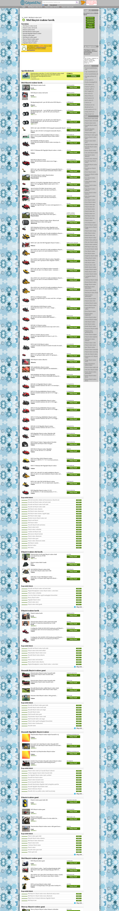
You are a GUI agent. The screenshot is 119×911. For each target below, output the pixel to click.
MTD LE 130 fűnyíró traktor (38, 297)
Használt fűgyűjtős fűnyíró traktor (32, 33)
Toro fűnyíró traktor (90, 251)
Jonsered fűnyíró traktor (91, 319)
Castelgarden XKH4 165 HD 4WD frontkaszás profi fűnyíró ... (47, 628)
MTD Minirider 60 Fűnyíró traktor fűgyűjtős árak (44, 227)
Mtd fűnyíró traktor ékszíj (91, 292)
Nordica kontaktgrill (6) (91, 82)
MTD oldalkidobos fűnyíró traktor (40, 367)
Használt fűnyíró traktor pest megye (37, 709)
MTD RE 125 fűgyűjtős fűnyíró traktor (41, 384)
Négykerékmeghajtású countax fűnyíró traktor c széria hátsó (43, 590)
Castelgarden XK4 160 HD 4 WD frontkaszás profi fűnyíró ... (47, 637)
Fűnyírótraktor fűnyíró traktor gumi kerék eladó (44, 621)
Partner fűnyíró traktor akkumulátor (90, 372)
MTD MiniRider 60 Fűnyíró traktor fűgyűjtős (43, 374)
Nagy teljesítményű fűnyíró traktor (90, 364)
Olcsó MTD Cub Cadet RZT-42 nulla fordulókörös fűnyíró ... (47, 249)
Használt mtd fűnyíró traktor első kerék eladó (39, 502)
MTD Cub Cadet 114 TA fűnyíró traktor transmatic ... (45, 268)
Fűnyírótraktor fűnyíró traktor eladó (37, 716)
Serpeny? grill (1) (89, 89)
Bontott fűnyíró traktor (90, 282)
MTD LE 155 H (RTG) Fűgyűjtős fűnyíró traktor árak (45, 182)
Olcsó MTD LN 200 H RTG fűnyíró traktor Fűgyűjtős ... (46, 259)
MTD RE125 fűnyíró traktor (38, 159)
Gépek (23, 7)
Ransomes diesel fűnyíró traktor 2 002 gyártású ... (44, 695)
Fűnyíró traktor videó (90, 342)
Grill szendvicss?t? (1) (90, 109)
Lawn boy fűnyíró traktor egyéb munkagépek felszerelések (42, 595)
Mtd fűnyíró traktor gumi (30, 37)
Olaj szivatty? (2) (89, 114)
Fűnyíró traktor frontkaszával (35, 723)
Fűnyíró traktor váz (90, 213)
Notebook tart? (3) (89, 104)
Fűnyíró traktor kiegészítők (89, 314)
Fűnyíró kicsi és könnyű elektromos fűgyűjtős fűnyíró (41, 898)
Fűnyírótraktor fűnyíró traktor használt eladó (43, 673)
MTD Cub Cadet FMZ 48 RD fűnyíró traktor (43, 481)
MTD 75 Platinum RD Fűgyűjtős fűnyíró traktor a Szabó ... (46, 150)
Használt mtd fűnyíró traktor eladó (36, 506)
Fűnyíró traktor (32, 847)
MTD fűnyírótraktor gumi (38, 860)
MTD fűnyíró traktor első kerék (39, 92)
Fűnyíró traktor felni (90, 300)
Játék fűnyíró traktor (90, 321)
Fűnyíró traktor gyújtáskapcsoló (89, 331)
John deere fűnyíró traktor (91, 369)
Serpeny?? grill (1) (89, 86)
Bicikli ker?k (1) (89, 107)
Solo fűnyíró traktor (90, 253)
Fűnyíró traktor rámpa (90, 230)
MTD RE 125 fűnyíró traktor (38, 325)
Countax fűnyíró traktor (91, 274)
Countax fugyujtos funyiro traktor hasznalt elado (40, 773)
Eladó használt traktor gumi (35, 714)
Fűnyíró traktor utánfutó (91, 244)
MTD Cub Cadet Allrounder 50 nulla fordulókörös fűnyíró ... (47, 233)
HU (29, 657)
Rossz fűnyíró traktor (90, 311)
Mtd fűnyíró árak (32, 900)
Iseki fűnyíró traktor (90, 324)
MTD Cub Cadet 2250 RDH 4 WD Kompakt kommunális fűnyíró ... (48, 128)
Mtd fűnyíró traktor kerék (35, 7)
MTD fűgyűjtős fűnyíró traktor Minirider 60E (43, 433)
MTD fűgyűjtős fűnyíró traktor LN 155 (41, 490)
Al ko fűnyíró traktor (90, 222)
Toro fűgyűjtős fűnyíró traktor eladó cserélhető (39, 775)
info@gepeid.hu (31, 50)
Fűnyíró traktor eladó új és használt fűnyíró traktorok (41, 770)
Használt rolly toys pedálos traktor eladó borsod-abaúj (41, 791)
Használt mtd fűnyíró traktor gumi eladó (38, 705)
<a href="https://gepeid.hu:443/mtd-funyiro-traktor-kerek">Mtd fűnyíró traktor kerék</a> (91, 60)
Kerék (25, 17)
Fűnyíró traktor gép (90, 204)
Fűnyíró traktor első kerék (52, 7)
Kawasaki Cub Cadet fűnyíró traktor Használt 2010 (44, 744)
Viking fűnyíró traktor (90, 258)
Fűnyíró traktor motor (90, 345)
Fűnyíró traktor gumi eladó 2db (39, 800)
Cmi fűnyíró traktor (90, 209)
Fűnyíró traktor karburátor (91, 349)
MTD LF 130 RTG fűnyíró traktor (40, 334)
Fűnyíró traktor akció (33, 602)
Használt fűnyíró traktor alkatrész (36, 655)
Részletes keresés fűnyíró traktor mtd (37, 518)
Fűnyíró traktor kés (90, 206)
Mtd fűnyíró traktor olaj (91, 246)
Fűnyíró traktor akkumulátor (89, 295)
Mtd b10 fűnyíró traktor (91, 225)
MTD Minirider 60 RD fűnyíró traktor (41, 306)
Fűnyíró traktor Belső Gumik (38, 562)
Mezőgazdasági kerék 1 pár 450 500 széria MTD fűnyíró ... (46, 102)
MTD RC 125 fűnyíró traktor (38, 203)
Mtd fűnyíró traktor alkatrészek (36, 511)
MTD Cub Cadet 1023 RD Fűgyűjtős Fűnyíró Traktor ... (46, 242)
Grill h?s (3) (88, 102)
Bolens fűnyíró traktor (90, 150)
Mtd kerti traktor (32, 545)
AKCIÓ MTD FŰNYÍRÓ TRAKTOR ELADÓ (43, 188)
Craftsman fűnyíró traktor (34, 845)
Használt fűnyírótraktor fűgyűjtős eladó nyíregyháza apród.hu (43, 784)
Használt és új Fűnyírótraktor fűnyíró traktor (43, 751)
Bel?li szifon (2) (89, 100)
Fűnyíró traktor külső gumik (35, 604)
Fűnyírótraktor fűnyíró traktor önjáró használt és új (45, 734)
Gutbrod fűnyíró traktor (91, 303)
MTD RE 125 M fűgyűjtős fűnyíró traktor (42, 426)
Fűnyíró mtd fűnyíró (33, 520)
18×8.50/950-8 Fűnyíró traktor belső (40, 569)
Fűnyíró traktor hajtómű (91, 336)
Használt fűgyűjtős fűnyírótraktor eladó (38, 786)
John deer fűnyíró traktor (91, 354)
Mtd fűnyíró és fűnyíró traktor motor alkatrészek (40, 896)
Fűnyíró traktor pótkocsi (91, 240)
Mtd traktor (31, 547)
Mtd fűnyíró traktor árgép (34, 515)
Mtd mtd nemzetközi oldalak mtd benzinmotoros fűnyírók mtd (43, 500)
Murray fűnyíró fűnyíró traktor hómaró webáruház (44, 909)
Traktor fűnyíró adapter (91, 334)
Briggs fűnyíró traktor (90, 284)
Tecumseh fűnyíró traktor (91, 249)
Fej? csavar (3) (88, 93)
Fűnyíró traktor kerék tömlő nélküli (37, 650)
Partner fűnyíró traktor (90, 237)
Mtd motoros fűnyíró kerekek (35, 534)
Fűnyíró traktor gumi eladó (34, 836)
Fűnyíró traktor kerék (67, 7)
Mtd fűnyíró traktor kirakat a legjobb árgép (38, 513)
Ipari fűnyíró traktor (90, 347)
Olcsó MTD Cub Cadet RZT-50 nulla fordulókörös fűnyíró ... (47, 287)
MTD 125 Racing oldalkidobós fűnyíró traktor (43, 400)
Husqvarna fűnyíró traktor (91, 328)
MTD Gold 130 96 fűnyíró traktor (40, 344)
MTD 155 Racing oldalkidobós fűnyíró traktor (43, 391)
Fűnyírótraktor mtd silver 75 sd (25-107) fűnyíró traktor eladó (47, 73)
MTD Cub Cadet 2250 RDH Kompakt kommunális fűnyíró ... (47, 169)
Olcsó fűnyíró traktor (90, 202)
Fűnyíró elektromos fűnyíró (35, 788)
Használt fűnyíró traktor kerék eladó (37, 707)
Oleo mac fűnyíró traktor (91, 242)
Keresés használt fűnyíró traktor (36, 782)
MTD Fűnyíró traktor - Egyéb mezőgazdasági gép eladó (45, 868)
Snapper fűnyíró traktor (91, 269)
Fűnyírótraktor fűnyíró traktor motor (37, 652)
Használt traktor (32, 725)
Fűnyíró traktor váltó (90, 265)
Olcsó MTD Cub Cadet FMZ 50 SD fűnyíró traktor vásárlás (47, 874)
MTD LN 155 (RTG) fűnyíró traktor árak (42, 353)
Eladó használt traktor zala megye (36, 718)
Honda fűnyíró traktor (90, 326)
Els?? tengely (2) (89, 91)
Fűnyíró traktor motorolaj (91, 351)
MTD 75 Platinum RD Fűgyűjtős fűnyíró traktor (44, 465)
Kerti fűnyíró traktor (90, 200)
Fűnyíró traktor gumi (28, 35)
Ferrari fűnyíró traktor (90, 298)
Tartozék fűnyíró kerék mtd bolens (36, 525)
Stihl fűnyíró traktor (90, 262)
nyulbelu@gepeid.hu (41, 47)
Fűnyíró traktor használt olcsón (36, 779)
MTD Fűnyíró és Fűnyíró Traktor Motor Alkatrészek (45, 220)
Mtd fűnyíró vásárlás (33, 543)
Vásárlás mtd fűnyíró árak (34, 531)
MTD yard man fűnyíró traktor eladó (41, 884)
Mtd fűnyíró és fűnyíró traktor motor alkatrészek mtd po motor (43, 893)
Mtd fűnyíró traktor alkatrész (35, 509)
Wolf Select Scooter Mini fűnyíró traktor (41, 576)
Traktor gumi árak (32, 852)
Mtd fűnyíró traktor (90, 215)
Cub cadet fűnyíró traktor (91, 152)
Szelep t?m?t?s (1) (89, 111)
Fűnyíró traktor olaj (90, 235)
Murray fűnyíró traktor (33, 597)
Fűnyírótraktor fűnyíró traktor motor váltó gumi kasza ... (46, 826)
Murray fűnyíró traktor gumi (31, 39)
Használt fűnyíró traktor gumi (31, 31)
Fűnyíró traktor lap (90, 218)
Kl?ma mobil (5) (89, 80)
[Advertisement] (49, 12)
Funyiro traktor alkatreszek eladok (36, 540)
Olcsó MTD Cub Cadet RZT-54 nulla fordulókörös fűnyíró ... (47, 278)
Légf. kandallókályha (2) (91, 71)
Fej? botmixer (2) (89, 98)
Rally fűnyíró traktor (90, 233)
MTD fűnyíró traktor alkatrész (39, 359)
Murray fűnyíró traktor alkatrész (36, 662)
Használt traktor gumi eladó (35, 849)
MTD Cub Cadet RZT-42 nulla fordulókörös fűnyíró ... (45, 472)
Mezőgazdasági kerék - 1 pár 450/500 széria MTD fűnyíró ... (47, 110)
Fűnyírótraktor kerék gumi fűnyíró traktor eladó (44, 554)
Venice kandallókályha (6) (91, 74)
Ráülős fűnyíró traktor (90, 267)
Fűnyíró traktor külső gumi (30, 41)
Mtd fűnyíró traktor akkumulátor (90, 287)
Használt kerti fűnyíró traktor (35, 777)
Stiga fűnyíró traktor (90, 260)
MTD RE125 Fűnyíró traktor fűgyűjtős (41, 315)
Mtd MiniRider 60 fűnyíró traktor (40, 140)
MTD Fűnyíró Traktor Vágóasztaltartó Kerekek (43, 442)
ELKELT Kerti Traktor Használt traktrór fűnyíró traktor (46, 761)
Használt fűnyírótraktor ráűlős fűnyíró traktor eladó (45, 688)
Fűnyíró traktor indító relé (91, 367)
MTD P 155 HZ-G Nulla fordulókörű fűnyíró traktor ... (45, 135)
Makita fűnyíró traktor (90, 271)
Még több (79, 607)
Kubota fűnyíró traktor (90, 317)
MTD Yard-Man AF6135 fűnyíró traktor (41, 458)
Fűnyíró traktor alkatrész (91, 158)
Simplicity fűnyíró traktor (91, 255)
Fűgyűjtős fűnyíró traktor (30, 42)
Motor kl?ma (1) (89, 95)
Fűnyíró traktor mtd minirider (35, 659)
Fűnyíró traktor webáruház (34, 529)
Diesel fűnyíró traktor (90, 172)
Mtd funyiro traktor (33, 522)
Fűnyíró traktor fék (90, 211)
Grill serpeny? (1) (89, 84)
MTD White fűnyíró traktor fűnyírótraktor (42, 175)
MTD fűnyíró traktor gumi (38, 809)
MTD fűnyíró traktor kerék (38, 85)
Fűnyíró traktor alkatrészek (34, 536)
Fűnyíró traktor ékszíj (90, 290)
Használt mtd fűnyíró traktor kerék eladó (38, 504)
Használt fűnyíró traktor (34, 712)
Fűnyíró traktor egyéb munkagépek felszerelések (40, 721)
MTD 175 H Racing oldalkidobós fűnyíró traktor (44, 417)
